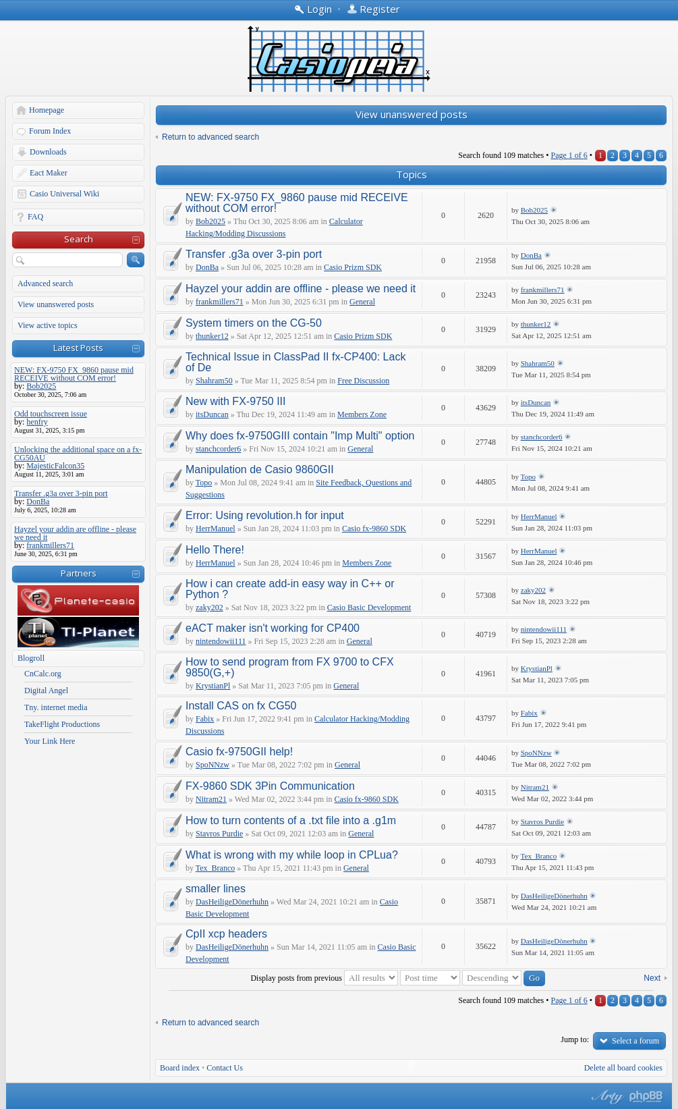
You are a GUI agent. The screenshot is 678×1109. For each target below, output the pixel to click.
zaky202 (209, 607)
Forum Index (50, 131)
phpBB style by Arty (606, 1096)
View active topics (48, 325)
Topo (204, 482)
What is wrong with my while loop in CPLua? (292, 855)
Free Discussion (363, 380)
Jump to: (575, 1039)
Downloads (48, 152)
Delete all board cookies (623, 1068)
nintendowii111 (221, 641)
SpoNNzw (212, 764)
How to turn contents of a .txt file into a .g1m (291, 820)
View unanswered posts (56, 304)
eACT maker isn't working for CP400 (273, 628)
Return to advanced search (210, 137)
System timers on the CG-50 (254, 323)
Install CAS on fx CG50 (241, 705)
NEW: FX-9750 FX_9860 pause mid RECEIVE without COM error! (297, 203)
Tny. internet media (56, 707)
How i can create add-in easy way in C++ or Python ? (290, 589)
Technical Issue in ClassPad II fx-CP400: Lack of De (295, 362)
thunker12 (212, 336)
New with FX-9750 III (236, 401)
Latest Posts (78, 348)
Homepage (46, 110)
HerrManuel (215, 528)
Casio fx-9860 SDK (374, 528)
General (362, 301)
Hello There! (215, 550)
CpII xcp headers (226, 934)
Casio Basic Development (369, 607)
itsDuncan (212, 414)
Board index (180, 1068)
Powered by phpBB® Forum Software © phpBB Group (646, 1096)
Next (652, 978)
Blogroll (31, 658)
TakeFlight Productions (62, 724)
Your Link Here (49, 741)
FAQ (35, 216)
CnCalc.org (42, 673)
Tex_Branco (215, 868)
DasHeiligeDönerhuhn (232, 902)
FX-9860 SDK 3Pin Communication (270, 786)
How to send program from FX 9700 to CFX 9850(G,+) (290, 667)
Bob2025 (210, 221)
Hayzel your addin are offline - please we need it (301, 288)
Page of (568, 155)
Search (78, 239)
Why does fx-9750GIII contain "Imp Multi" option (300, 435)
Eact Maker (48, 173)
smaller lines (216, 888)
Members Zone (362, 414)
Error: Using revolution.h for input (265, 515)
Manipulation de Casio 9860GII (260, 469)
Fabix (205, 719)
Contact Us (224, 1068)
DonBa (207, 267)
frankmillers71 (220, 301)
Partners (78, 573)
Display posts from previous (324, 978)
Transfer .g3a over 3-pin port (254, 254)
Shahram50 (214, 380)
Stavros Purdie (219, 833)
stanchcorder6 (218, 449)
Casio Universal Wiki (64, 193)
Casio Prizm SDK (353, 267)
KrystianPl (213, 686)
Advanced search (45, 283)
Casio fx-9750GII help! (239, 751)
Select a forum (635, 1041)
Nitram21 (211, 799)
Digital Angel (46, 690)
